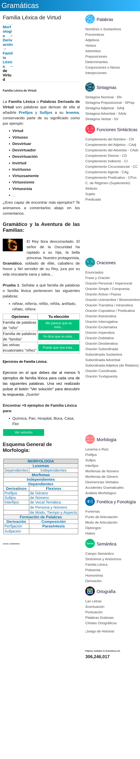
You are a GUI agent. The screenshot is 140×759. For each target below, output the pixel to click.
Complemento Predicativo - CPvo (111, 177)
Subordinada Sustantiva (103, 354)
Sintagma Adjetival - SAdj (104, 108)
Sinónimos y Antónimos (103, 559)
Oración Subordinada (101, 349)
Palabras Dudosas (99, 617)
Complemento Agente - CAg (107, 172)
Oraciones (106, 262)
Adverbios (93, 51)
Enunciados (94, 272)
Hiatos (90, 533)
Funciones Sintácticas (117, 129)
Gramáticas (20, 5)
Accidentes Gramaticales (104, 487)
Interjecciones (96, 73)
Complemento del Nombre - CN (109, 139)
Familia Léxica (96, 564)
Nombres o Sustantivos (103, 29)
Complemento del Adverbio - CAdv (111, 150)
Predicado (93, 199)
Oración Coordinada (100, 371)
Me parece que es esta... (59, 325)
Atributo (91, 188)
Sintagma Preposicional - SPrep (109, 102)
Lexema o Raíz (97, 449)
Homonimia (94, 575)
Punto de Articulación (101, 517)
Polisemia (92, 570)
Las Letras (93, 601)
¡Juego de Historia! (99, 631)
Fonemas (92, 511)
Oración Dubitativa (99, 338)
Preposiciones (96, 56)
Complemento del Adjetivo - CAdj (110, 145)
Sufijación (12, 531)
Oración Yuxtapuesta (101, 376)
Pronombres (94, 34)
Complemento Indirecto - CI (106, 161)
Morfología (7, 31)
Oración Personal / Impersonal (108, 283)
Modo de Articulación (101, 522)
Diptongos (93, 528)
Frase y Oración (97, 278)
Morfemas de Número (102, 471)
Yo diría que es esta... (58, 336)
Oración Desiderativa (101, 343)
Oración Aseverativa (100, 316)
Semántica (106, 544)
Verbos (90, 45)
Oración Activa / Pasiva (103, 294)
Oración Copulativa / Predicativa (110, 311)
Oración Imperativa (100, 332)
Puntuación (94, 612)
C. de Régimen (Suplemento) (107, 183)
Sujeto (90, 194)
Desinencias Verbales (102, 482)
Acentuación (94, 607)
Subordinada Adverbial (102, 360)
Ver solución (23, 432)
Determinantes (96, 62)
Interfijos (91, 466)
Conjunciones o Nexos (102, 67)
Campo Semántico (99, 553)
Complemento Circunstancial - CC (111, 167)
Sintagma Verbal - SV (101, 119)
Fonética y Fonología (116, 501)
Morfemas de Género (101, 477)
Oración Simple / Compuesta (107, 289)
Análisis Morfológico (100, 493)
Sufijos (46, 112)
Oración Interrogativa (101, 322)
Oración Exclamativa (101, 327)
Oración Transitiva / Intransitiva (109, 305)
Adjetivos (92, 40)
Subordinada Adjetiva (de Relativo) (112, 365)
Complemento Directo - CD (106, 156)
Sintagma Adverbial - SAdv (106, 113)
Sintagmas (106, 87)
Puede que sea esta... (59, 347)
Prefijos (26, 112)
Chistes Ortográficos (101, 623)
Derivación (8, 42)
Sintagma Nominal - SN (103, 97)
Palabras (105, 19)
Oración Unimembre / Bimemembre (112, 300)
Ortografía (106, 591)
